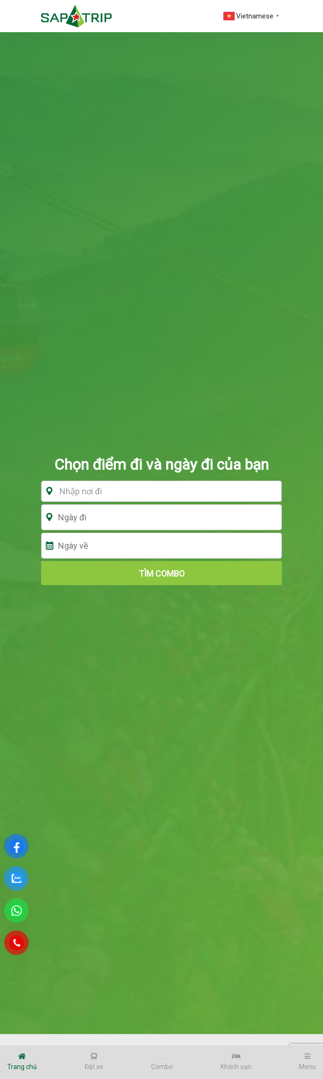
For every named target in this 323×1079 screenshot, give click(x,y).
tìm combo (162, 574)
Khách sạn (236, 1061)
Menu (307, 1061)
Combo (162, 1061)
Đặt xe (94, 1061)
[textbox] (165, 491)
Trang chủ (22, 1061)
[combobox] (165, 491)
